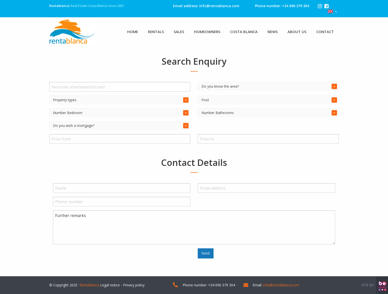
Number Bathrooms (217, 112)
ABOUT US (297, 31)
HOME (132, 31)
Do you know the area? (220, 86)
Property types (64, 100)
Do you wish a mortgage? (73, 125)
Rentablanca (89, 285)
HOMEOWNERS (207, 31)
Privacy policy (134, 285)
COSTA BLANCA (244, 31)
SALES (179, 31)
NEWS (272, 31)
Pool (205, 100)
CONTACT (325, 31)
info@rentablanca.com (219, 5)
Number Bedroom (67, 112)
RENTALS (156, 31)
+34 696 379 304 (295, 5)
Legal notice (110, 285)
